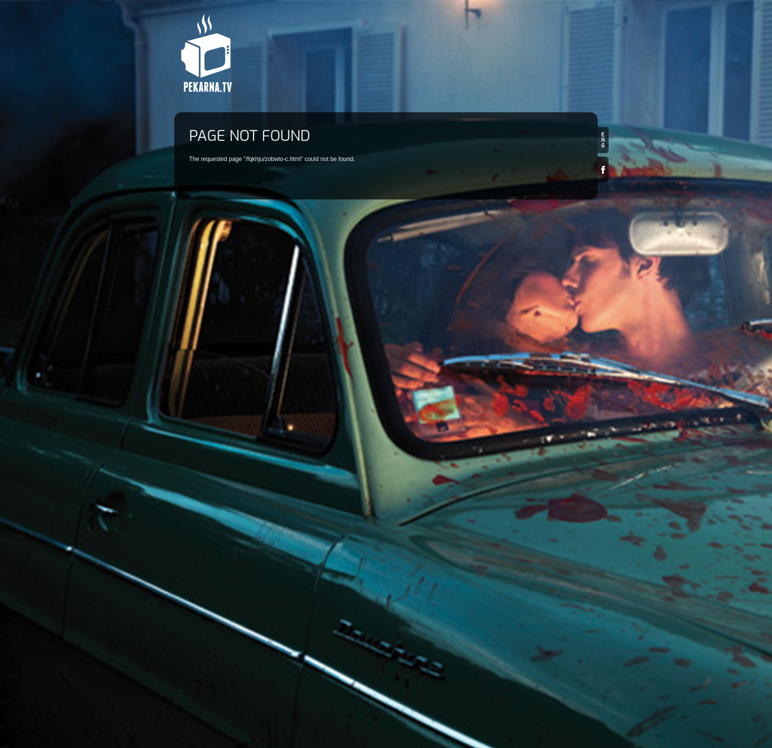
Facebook (603, 170)
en (603, 140)
